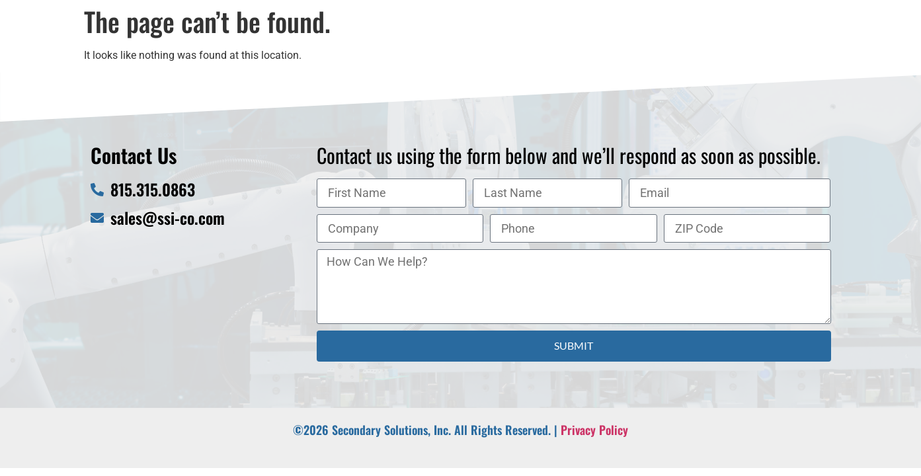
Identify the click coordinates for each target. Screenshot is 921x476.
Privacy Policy (594, 429)
